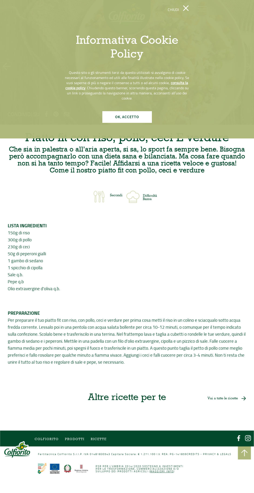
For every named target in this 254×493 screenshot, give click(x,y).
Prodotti (75, 440)
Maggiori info (161, 471)
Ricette (99, 440)
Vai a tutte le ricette (222, 398)
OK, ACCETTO (127, 117)
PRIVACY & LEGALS (216, 454)
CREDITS (192, 454)
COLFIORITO (47, 440)
